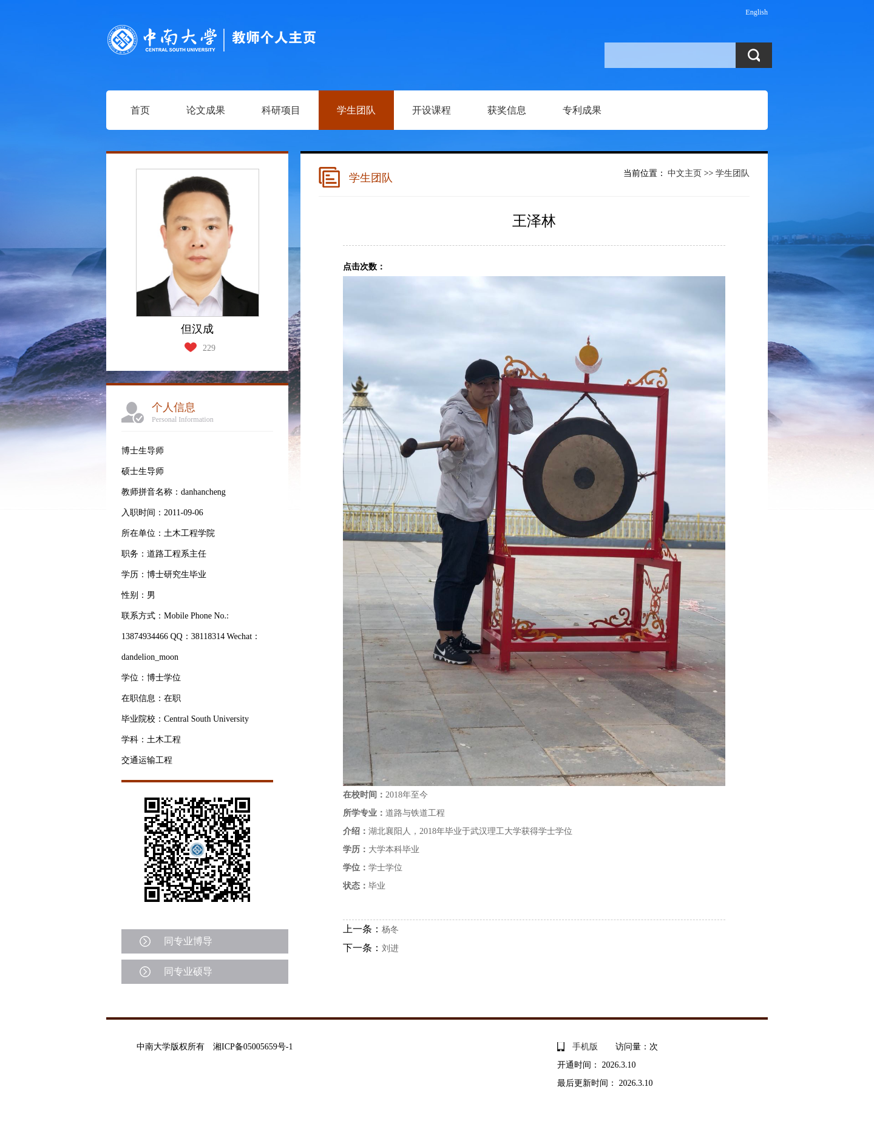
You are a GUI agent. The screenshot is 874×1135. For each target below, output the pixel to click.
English (756, 12)
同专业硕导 (188, 971)
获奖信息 (506, 110)
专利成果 (582, 110)
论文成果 (205, 110)
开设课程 (431, 110)
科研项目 (281, 110)
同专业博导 (188, 941)
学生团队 (356, 110)
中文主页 (685, 173)
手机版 (585, 1046)
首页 (140, 110)
